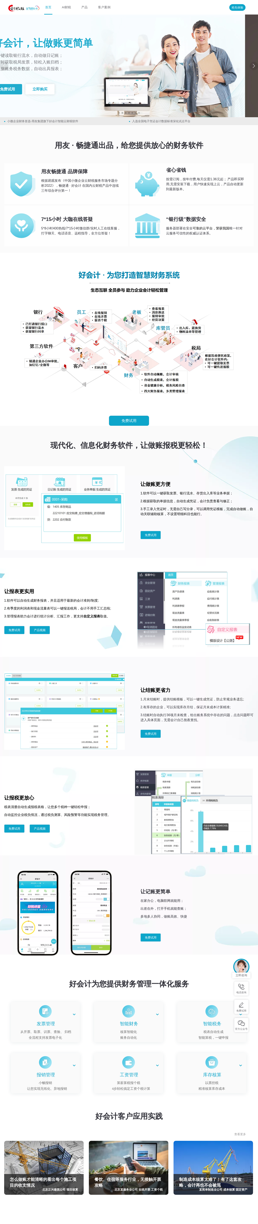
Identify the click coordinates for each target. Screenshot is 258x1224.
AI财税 (66, 7)
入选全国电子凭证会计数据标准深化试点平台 (161, 121)
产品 (84, 7)
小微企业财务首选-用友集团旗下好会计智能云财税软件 (42, 121)
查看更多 (240, 1134)
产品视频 (40, 630)
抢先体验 (237, 7)
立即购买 (51, 89)
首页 (48, 7)
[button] (119, 113)
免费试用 (18, 89)
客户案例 (104, 7)
